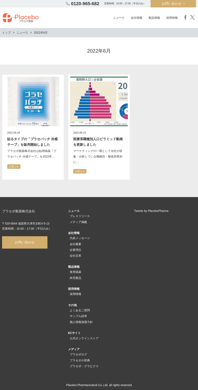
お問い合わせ (172, 3)
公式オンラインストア (84, 338)
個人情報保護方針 (81, 322)
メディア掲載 (78, 222)
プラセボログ (78, 354)
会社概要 (75, 244)
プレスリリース (80, 216)
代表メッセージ (80, 238)
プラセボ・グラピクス (84, 366)
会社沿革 (75, 255)
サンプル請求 (78, 316)
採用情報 (75, 294)
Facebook (185, 17)
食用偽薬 (75, 272)
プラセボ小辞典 (80, 360)
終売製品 (75, 278)
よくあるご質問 (80, 310)
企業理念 (75, 249)
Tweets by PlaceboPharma (151, 211)
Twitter (192, 17)
